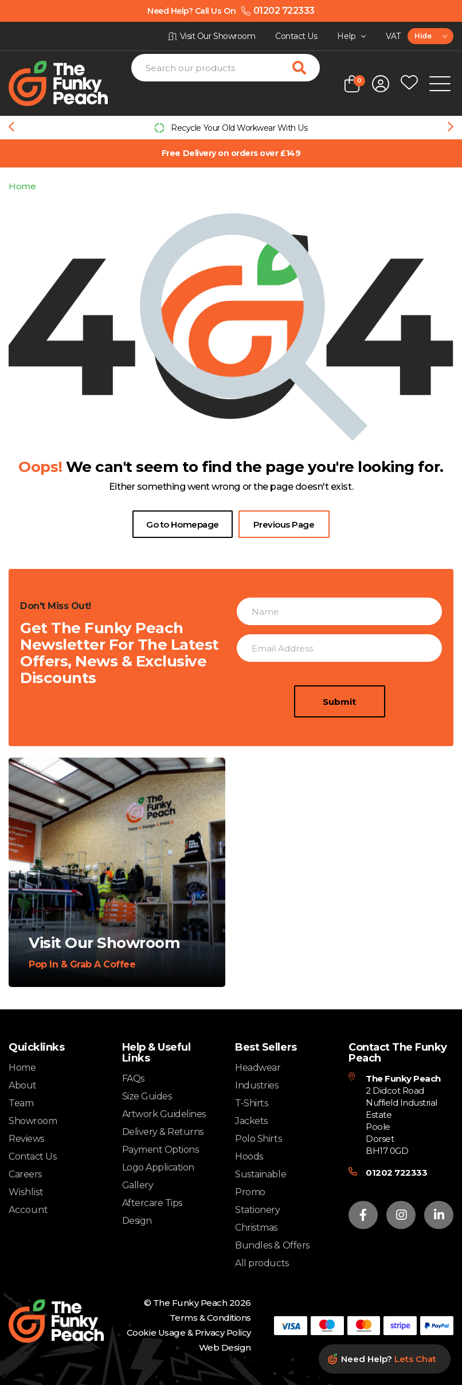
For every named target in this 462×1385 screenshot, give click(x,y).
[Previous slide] (11, 128)
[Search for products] (306, 67)
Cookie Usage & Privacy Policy (189, 1332)
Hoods (249, 1156)
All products (261, 1263)
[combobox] (430, 36)
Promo (250, 1192)
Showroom (33, 1120)
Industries (256, 1085)
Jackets (251, 1120)
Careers (25, 1174)
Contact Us (32, 1156)
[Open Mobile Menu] (440, 84)
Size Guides (147, 1096)
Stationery (257, 1209)
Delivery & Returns (162, 1131)
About (23, 1085)
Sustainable (260, 1174)
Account (28, 1210)
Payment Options (160, 1149)
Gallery (138, 1185)
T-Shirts (251, 1103)
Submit (339, 745)
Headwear (257, 1067)
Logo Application (158, 1167)
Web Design (225, 1347)
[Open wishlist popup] (409, 83)
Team (21, 1103)
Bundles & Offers (272, 1245)
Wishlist (26, 1192)
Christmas (256, 1227)
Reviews (26, 1138)
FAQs (133, 1078)
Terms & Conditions (210, 1317)
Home (22, 186)
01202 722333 (396, 1172)
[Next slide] (450, 128)
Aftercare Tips (152, 1202)
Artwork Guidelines (164, 1114)
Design (137, 1220)
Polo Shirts (258, 1138)
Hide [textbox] (422, 36)
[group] (231, 128)
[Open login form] (380, 83)
